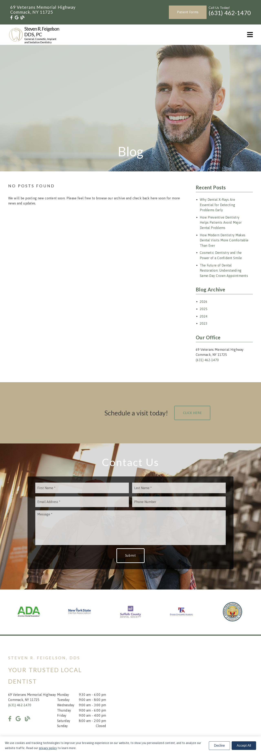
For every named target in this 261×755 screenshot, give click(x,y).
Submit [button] (130, 555)
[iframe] (204, 692)
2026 (203, 301)
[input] (82, 488)
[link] (11, 17)
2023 (203, 323)
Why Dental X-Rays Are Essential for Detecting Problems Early (217, 205)
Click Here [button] (192, 413)
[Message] (130, 527)
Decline (219, 745)
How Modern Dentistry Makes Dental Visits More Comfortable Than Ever (224, 240)
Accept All (244, 745)
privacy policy (48, 748)
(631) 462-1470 (230, 12)
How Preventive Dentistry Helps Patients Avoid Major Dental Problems (221, 222)
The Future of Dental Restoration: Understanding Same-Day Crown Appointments (224, 270)
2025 (203, 309)
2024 (203, 316)
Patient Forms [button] (187, 12)
